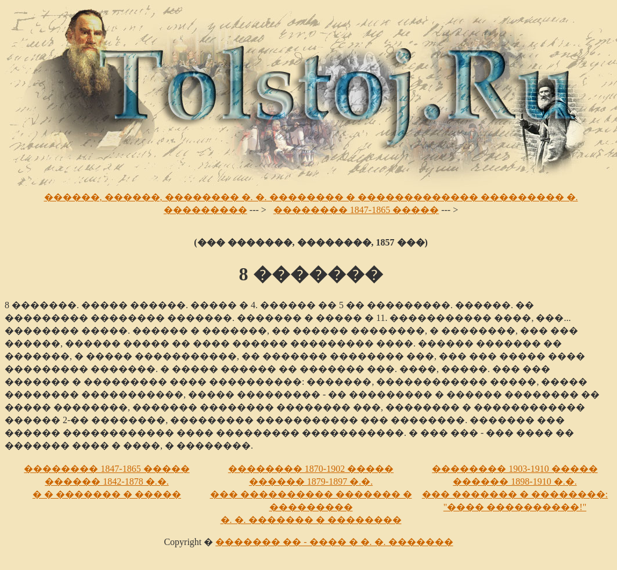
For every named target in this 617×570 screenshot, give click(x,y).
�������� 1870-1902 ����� (311, 469)
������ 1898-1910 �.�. (514, 481)
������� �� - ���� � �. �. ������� (334, 542)
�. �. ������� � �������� (311, 520)
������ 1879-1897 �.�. (311, 481)
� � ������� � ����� (107, 494)
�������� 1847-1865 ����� (356, 210)
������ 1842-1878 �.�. (106, 481)
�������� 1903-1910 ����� (514, 469)
